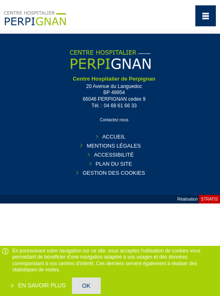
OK (86, 285)
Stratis (209, 199)
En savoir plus (41, 285)
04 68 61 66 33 (120, 106)
